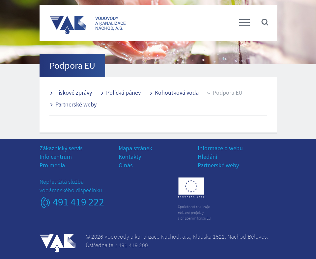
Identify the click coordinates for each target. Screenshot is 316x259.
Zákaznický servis (61, 148)
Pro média (52, 165)
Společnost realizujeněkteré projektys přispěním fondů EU (194, 212)
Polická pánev (123, 92)
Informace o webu (220, 148)
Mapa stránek (135, 148)
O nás (126, 165)
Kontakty (130, 156)
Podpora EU (228, 92)
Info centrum (56, 156)
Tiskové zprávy (73, 92)
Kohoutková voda (177, 92)
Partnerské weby (76, 104)
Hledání (207, 156)
